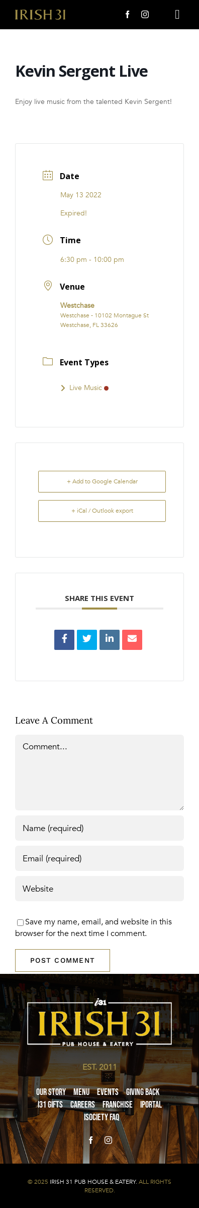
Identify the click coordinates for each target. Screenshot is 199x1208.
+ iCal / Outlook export (102, 511)
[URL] (99, 888)
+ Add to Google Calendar (102, 481)
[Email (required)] (99, 858)
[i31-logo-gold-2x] (40, 13)
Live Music (84, 388)
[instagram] (145, 14)
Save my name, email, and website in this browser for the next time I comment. (93, 927)
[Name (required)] (99, 828)
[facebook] (127, 14)
